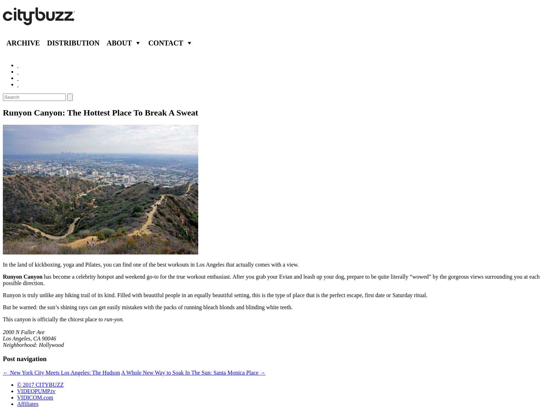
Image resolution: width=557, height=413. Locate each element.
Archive (23, 43)
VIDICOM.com (35, 398)
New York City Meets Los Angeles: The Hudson (61, 373)
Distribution (73, 43)
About (119, 43)
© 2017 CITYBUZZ (40, 385)
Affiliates (27, 404)
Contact (165, 43)
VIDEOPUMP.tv (36, 391)
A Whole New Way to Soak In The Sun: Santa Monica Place (193, 373)
